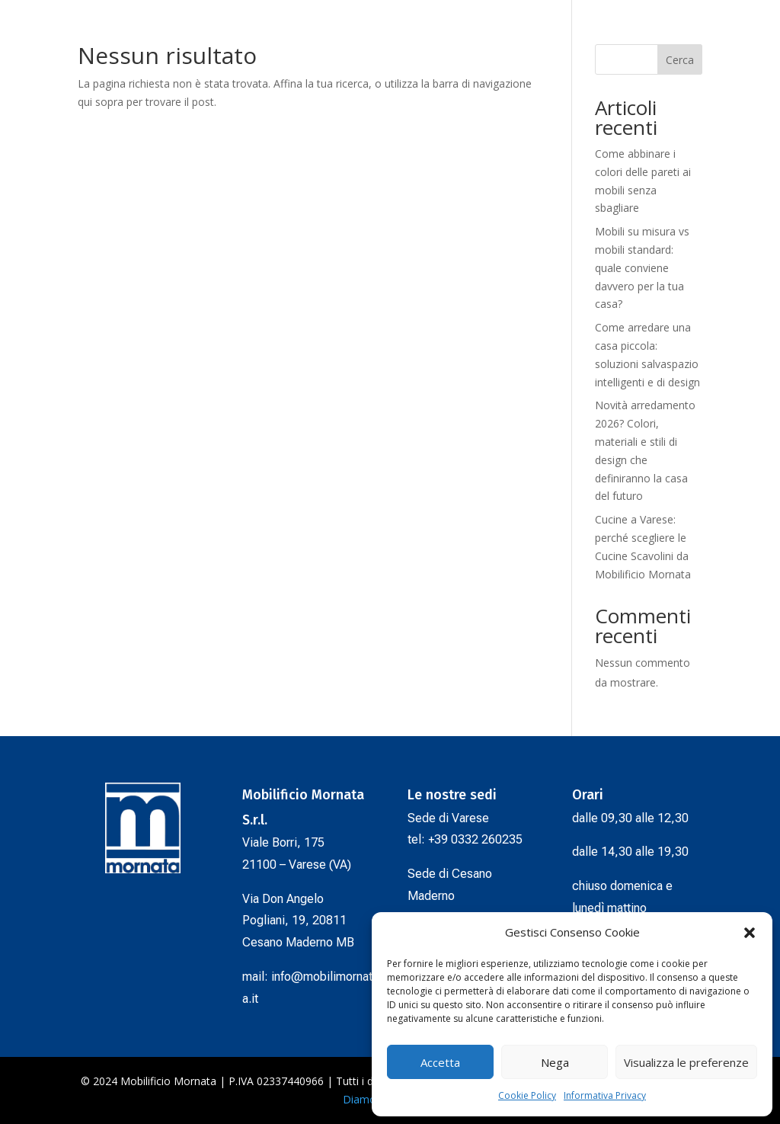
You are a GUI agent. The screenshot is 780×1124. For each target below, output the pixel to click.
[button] (749, 932)
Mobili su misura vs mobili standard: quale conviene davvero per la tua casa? (642, 267)
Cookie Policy (527, 1095)
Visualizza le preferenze (686, 1062)
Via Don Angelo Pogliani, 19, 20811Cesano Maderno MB (298, 921)
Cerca (680, 60)
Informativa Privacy (605, 1095)
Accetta (440, 1062)
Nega (555, 1062)
